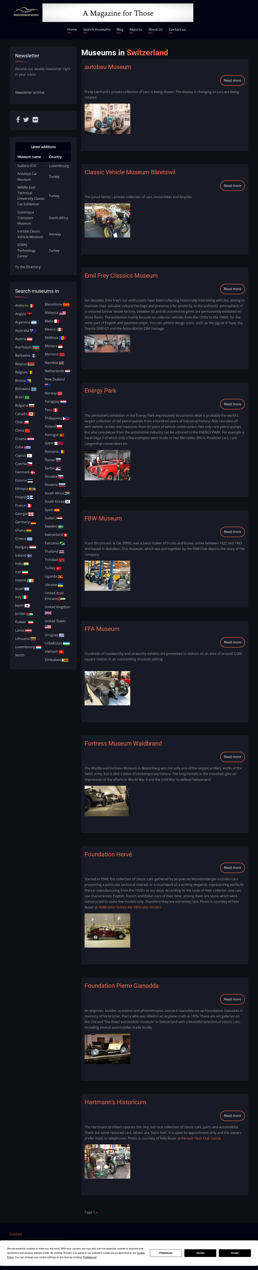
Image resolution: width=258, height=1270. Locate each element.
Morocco (54, 354)
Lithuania (25, 638)
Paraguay (55, 401)
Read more (234, 82)
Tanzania (55, 543)
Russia (53, 460)
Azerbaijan (27, 347)
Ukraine (54, 584)
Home (72, 29)
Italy (21, 597)
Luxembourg (59, 165)
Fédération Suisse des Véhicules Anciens (130, 907)
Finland (24, 497)
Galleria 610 (26, 165)
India (22, 563)
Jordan (24, 613)
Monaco (53, 346)
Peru (51, 410)
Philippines (57, 418)
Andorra (24, 305)
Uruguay (54, 635)
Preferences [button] (89, 1257)
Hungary (25, 547)
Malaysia (55, 312)
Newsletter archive (29, 92)
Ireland (24, 580)
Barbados (25, 355)
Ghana (23, 530)
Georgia (24, 513)
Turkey (54, 176)
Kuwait (24, 622)
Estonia (24, 480)
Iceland (23, 555)
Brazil (22, 397)
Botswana (25, 388)
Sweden (54, 526)
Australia (26, 330)
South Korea (57, 501)
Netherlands (57, 371)
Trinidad (54, 559)
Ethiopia (25, 488)
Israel (22, 588)
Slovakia (54, 476)
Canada (24, 414)
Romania (54, 451)
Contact (16, 1234)
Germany (25, 522)
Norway (55, 234)
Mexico (53, 329)
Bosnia (23, 380)
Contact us (177, 29)
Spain (52, 509)
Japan (22, 605)
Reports (136, 29)
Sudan (53, 518)
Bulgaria (24, 405)
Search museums (96, 29)
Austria (23, 339)
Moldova (55, 337)
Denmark (25, 472)
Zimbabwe (56, 659)
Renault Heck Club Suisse (201, 1138)
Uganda (54, 576)
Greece (23, 538)
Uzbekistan (57, 643)
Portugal (54, 434)
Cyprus (23, 455)
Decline (200, 1253)
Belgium (23, 372)
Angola (23, 313)
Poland (53, 426)
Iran (21, 572)
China (22, 430)
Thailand (54, 551)
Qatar (54, 443)
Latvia (23, 630)
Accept (235, 1253)
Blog (120, 29)
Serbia (53, 468)
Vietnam (54, 651)
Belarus (24, 364)
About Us (155, 29)
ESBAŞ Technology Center (26, 250)
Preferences (165, 1253)
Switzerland (56, 534)
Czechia (23, 463)
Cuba (23, 447)
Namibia (54, 362)
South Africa (58, 218)
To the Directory (28, 267)
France (23, 505)
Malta (52, 321)
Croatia (24, 438)
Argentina (26, 322)
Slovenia (55, 484)
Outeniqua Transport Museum (25, 218)
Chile (22, 422)
